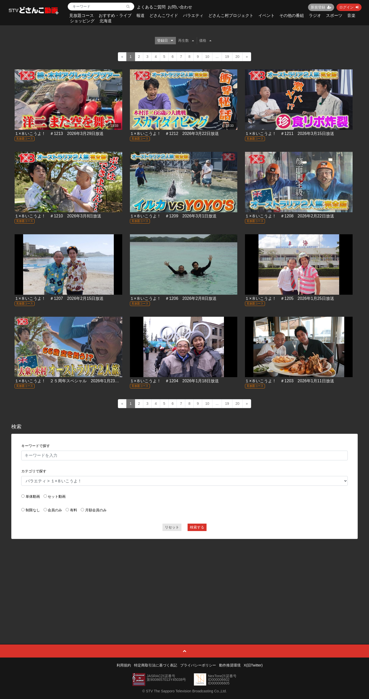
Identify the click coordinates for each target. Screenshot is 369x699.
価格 (205, 40)
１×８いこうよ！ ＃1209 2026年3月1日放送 (173, 216)
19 (227, 57)
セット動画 (57, 496)
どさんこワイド (163, 15)
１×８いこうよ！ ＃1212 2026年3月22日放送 (174, 133)
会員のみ (55, 510)
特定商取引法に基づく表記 (155, 665)
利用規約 (124, 665)
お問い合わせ (180, 7)
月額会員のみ (96, 510)
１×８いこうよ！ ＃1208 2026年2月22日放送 (289, 216)
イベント (266, 15)
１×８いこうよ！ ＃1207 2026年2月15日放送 (59, 298)
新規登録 (321, 7)
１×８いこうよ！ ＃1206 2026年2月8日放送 (173, 298)
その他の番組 (291, 15)
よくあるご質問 (151, 7)
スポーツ (334, 15)
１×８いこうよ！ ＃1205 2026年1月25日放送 (289, 298)
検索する (197, 527)
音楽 (351, 15)
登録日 (165, 40)
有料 (73, 510)
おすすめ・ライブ (115, 15)
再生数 (186, 40)
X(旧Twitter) (253, 665)
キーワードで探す (35, 446)
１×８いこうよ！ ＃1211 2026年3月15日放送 (289, 133)
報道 (140, 15)
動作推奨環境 (230, 665)
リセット (172, 527)
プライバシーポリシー (198, 665)
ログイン (349, 7)
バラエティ (193, 15)
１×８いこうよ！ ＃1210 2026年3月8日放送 (58, 216)
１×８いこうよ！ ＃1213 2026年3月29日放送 (59, 133)
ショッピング (82, 21)
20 (237, 57)
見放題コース (81, 15)
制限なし (33, 510)
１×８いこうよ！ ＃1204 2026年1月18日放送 (174, 381)
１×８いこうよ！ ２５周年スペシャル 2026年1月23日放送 (71, 381)
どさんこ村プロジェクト (230, 15)
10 (207, 57)
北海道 (105, 21)
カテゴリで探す (33, 471)
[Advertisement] (184, 580)
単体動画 (33, 496)
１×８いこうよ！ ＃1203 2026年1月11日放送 (289, 381)
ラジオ (315, 15)
